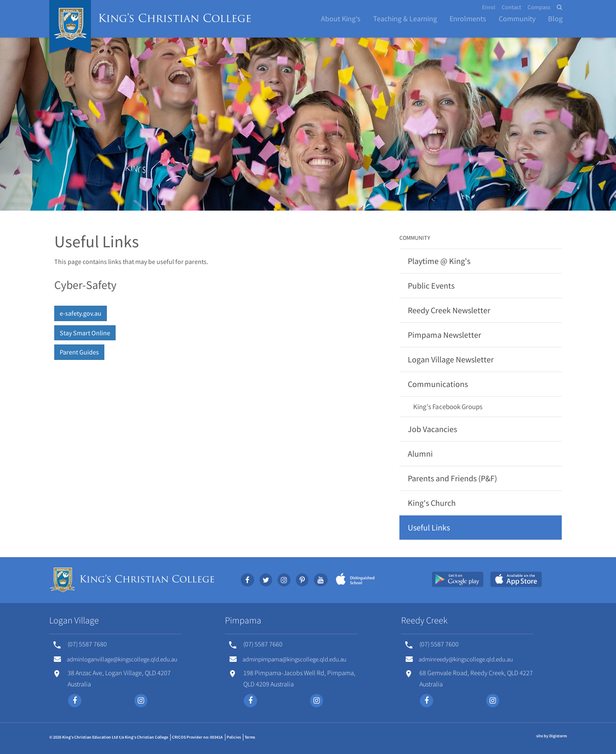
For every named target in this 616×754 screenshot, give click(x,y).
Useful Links (429, 527)
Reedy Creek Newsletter (449, 310)
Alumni (420, 453)
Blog (555, 18)
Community (517, 18)
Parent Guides (79, 352)
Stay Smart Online (85, 333)
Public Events (431, 285)
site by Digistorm (551, 736)
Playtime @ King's (439, 261)
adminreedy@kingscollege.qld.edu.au (459, 659)
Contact (511, 7)
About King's (341, 18)
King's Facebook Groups (447, 406)
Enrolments (467, 18)
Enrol (488, 7)
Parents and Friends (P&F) (452, 478)
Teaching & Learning (405, 18)
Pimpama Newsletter (444, 334)
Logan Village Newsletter (451, 359)
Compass (539, 7)
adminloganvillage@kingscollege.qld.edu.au (115, 659)
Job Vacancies (432, 429)
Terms (250, 737)
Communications (438, 384)
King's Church (432, 503)
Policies (234, 737)
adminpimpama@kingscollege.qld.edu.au (288, 659)
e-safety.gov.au (80, 313)
